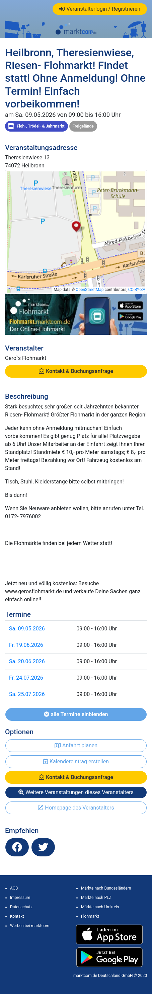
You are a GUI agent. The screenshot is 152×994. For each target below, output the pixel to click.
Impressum (20, 897)
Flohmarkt (90, 916)
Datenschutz (21, 907)
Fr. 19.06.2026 (26, 645)
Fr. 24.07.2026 (26, 678)
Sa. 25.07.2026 (27, 694)
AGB (14, 888)
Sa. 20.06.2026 (27, 661)
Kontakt (17, 916)
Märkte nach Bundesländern (106, 888)
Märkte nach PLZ (96, 897)
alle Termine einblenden (76, 714)
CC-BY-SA (136, 289)
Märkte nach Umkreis (100, 907)
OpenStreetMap (89, 289)
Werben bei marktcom (29, 925)
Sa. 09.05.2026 (27, 628)
